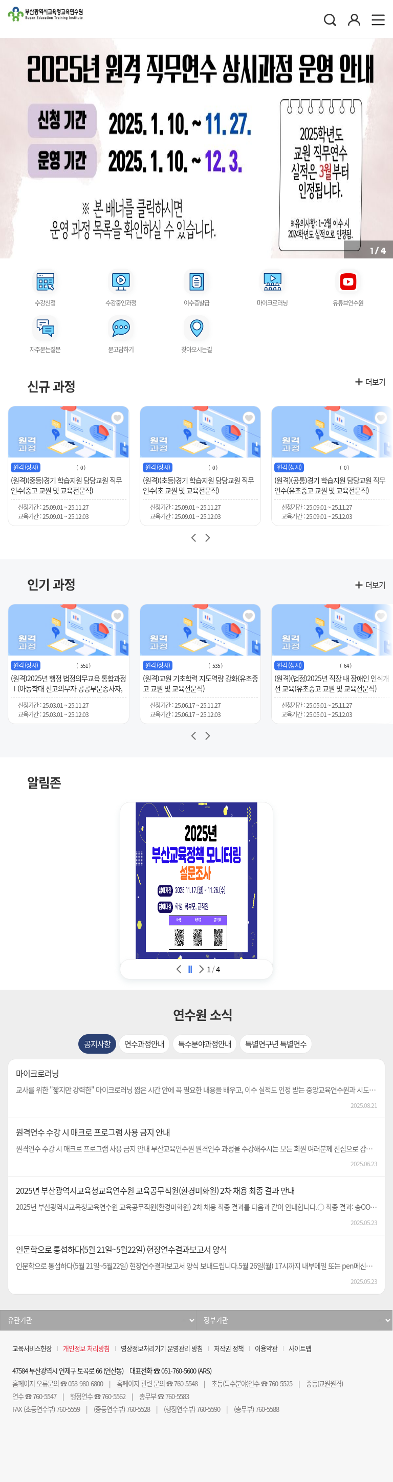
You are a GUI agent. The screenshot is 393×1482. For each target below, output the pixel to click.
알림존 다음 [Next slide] (201, 969)
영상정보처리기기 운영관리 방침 (162, 1348)
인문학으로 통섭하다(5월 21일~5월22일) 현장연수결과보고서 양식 (121, 1249)
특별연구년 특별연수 (276, 1044)
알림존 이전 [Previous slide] (179, 969)
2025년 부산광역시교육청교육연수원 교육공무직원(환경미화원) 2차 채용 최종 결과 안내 (155, 1190)
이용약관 (266, 1348)
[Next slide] (207, 538)
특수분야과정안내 (204, 1044)
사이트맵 (300, 1348)
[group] (68, 466)
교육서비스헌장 (32, 1348)
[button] (7, 146)
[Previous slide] (193, 538)
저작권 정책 (229, 1348)
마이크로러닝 (37, 1073)
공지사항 (97, 1044)
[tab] (97, 1044)
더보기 (375, 381)
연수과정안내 (144, 1044)
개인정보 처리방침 (86, 1348)
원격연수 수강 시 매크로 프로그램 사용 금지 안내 (93, 1132)
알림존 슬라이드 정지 (190, 969)
